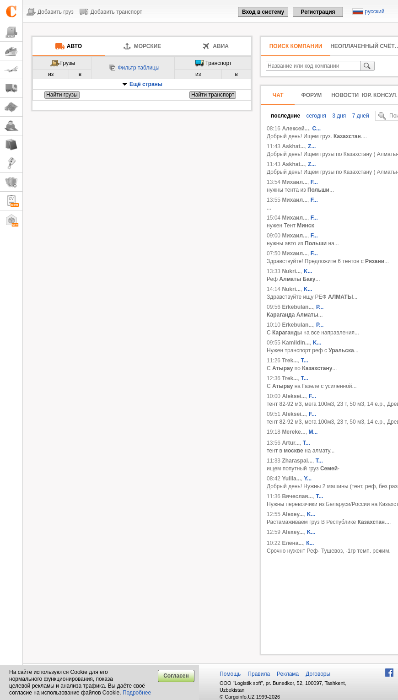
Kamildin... (296, 342)
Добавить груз (56, 12)
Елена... (292, 543)
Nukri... (291, 271)
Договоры (318, 674)
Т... (319, 461)
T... (304, 360)
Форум (311, 95)
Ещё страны (145, 84)
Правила (258, 674)
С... (316, 128)
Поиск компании (296, 46)
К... (310, 543)
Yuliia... (291, 478)
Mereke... (293, 432)
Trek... (290, 360)
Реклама (288, 674)
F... (314, 182)
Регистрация (318, 12)
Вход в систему (263, 12)
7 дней (359, 116)
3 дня (338, 116)
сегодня (315, 116)
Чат (278, 95)
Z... (312, 146)
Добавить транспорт (116, 12)
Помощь (230, 674)
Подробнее (137, 692)
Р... (319, 307)
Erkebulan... (297, 307)
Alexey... (293, 514)
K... (308, 271)
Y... (308, 478)
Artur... (291, 443)
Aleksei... (294, 396)
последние (285, 116)
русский (374, 11)
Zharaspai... (297, 461)
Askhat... (293, 146)
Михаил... (294, 182)
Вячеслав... (297, 496)
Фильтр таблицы (138, 68)
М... (312, 432)
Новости (345, 95)
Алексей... (295, 128)
